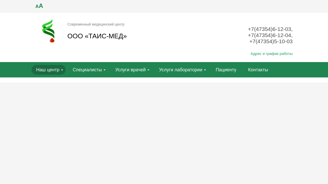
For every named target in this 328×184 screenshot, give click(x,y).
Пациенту (226, 69)
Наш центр (47, 69)
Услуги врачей (130, 69)
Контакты (258, 69)
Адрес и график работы (272, 53)
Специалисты (87, 69)
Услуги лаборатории (180, 69)
